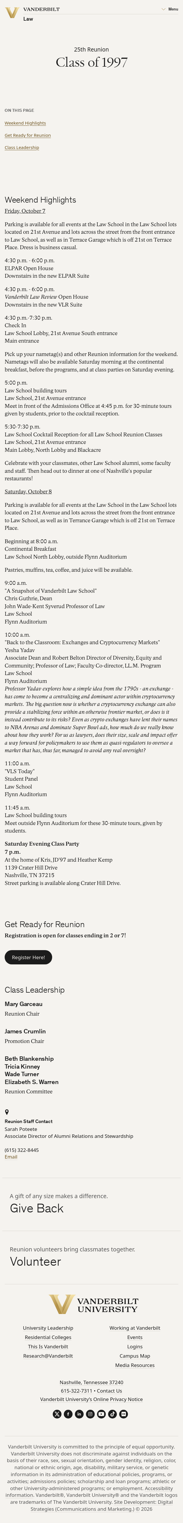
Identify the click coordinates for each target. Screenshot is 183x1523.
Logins (135, 1346)
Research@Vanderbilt (48, 1355)
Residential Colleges (48, 1337)
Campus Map (134, 1355)
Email (11, 1156)
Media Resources (134, 1365)
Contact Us (109, 1390)
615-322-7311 (76, 1390)
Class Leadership (22, 147)
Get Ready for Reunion (28, 135)
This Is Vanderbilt (48, 1346)
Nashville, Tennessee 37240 (91, 1382)
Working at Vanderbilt (135, 1327)
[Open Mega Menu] (169, 10)
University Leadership (48, 1327)
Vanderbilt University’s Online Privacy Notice (91, 1399)
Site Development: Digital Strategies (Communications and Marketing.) (102, 1505)
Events (134, 1337)
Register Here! (28, 957)
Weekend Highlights (25, 123)
